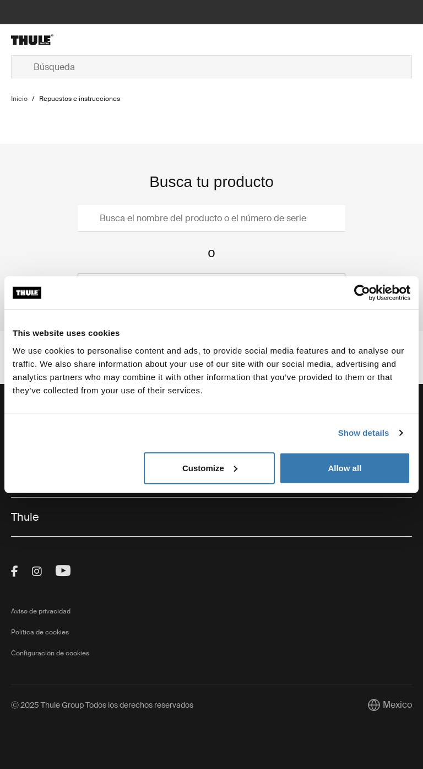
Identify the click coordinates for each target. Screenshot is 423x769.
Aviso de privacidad (40, 611)
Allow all (344, 467)
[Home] (78, 39)
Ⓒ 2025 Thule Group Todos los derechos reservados (102, 705)
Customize (209, 467)
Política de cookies (40, 632)
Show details (363, 432)
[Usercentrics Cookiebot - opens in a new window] (362, 293)
